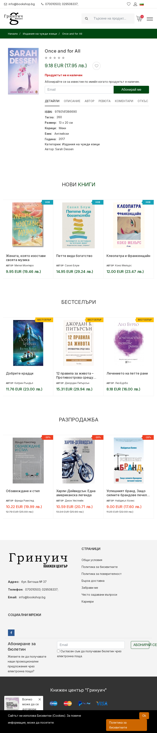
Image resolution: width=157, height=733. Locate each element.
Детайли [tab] (52, 101)
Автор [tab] (89, 101)
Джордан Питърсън (77, 383)
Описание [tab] (72, 101)
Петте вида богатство (74, 256)
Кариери (88, 601)
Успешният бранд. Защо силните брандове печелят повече (128, 493)
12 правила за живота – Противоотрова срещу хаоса (74, 375)
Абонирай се (141, 645)
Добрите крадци (19, 373)
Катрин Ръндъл (24, 383)
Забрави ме (90, 587)
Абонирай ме (131, 89)
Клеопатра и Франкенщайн (128, 256)
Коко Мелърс (123, 265)
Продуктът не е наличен (63, 75)
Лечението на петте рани (127, 373)
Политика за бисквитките (100, 567)
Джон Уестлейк (74, 500)
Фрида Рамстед (24, 500)
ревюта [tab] (105, 101)
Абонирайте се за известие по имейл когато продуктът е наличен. (92, 81)
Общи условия (92, 560)
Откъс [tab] (143, 101)
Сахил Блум (72, 265)
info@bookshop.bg (19, 4)
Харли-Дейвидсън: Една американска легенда (75, 493)
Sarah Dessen (64, 149)
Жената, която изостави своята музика (26, 258)
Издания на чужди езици (81, 144)
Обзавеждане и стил (23, 491)
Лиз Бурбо (121, 383)
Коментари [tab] (124, 101)
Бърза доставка (93, 580)
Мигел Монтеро (24, 265)
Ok (144, 715)
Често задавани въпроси (99, 594)
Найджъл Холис (125, 500)
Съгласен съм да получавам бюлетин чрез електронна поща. (89, 653)
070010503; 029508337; (59, 4)
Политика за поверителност (102, 573)
